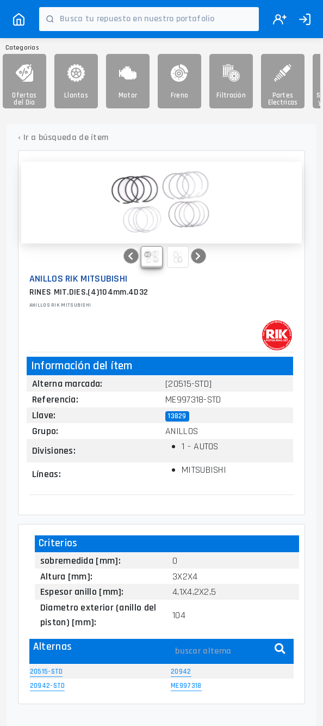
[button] (131, 256)
